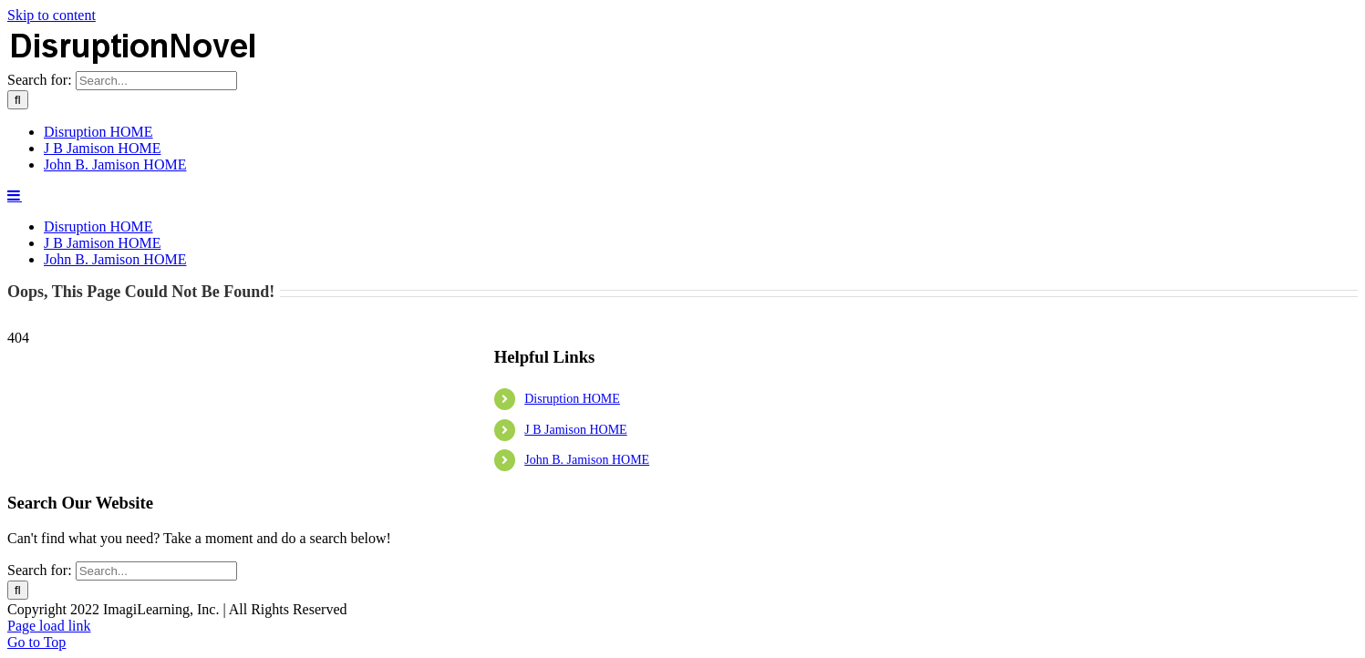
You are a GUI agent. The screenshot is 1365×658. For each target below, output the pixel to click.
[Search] (17, 302)
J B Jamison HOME (575, 575)
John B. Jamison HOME (586, 605)
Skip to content (51, 15)
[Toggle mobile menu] (14, 397)
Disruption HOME (572, 544)
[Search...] (156, 283)
